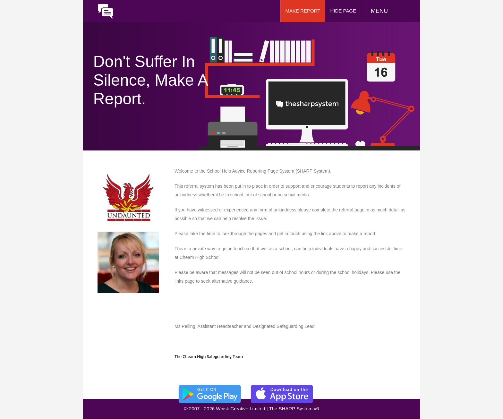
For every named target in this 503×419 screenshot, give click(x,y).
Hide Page (343, 10)
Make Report (302, 10)
